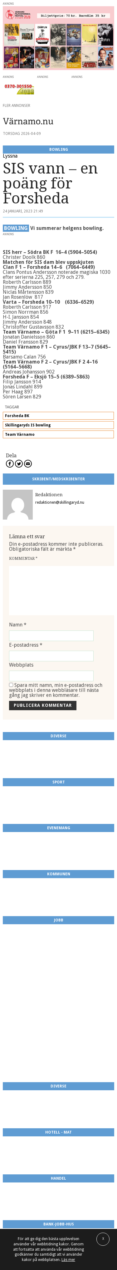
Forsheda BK (17, 416)
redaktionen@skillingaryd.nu (59, 502)
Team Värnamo (20, 434)
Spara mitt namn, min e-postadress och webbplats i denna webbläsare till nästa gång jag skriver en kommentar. (55, 690)
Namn (18, 625)
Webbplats (21, 665)
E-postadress (25, 645)
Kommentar (23, 558)
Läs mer (68, 1260)
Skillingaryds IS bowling (28, 425)
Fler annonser (16, 105)
